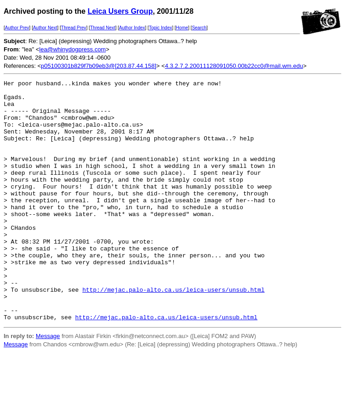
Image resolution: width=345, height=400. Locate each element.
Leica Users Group (120, 11)
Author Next (45, 27)
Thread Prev (73, 27)
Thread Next (102, 27)
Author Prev (17, 27)
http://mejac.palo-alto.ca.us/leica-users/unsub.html (173, 332)
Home (182, 27)
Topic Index (160, 27)
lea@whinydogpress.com (72, 49)
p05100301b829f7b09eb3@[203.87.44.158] (98, 65)
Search (199, 27)
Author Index (132, 27)
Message (48, 384)
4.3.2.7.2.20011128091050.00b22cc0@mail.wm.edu (234, 65)
